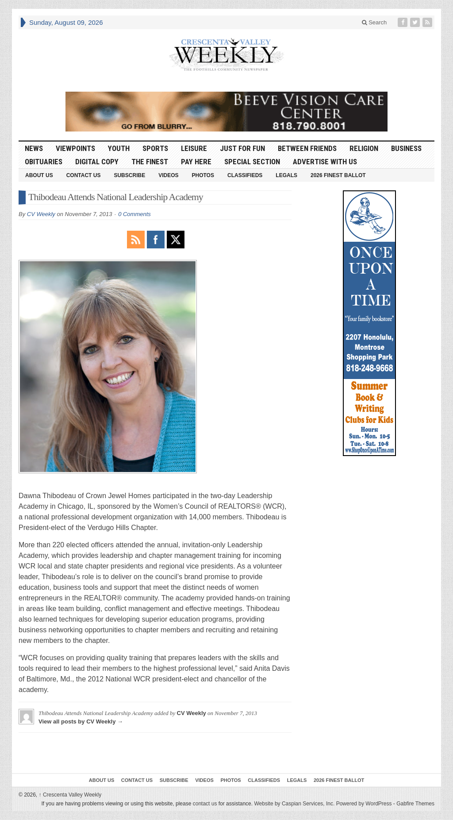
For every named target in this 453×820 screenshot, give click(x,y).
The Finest (149, 161)
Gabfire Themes (415, 804)
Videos (168, 175)
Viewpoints (75, 148)
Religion (363, 148)
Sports (155, 148)
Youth (119, 148)
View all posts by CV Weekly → (80, 721)
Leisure (194, 148)
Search (374, 22)
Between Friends (307, 148)
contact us (205, 804)
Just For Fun (242, 148)
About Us (39, 175)
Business (406, 148)
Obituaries (43, 161)
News (34, 148)
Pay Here (196, 161)
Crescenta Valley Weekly (70, 795)
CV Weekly (41, 214)
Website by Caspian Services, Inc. (294, 804)
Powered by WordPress (364, 804)
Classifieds (244, 175)
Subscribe (129, 175)
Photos (203, 175)
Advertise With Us (325, 161)
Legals (286, 175)
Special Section (252, 161)
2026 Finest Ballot (338, 175)
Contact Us (83, 175)
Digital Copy (97, 161)
